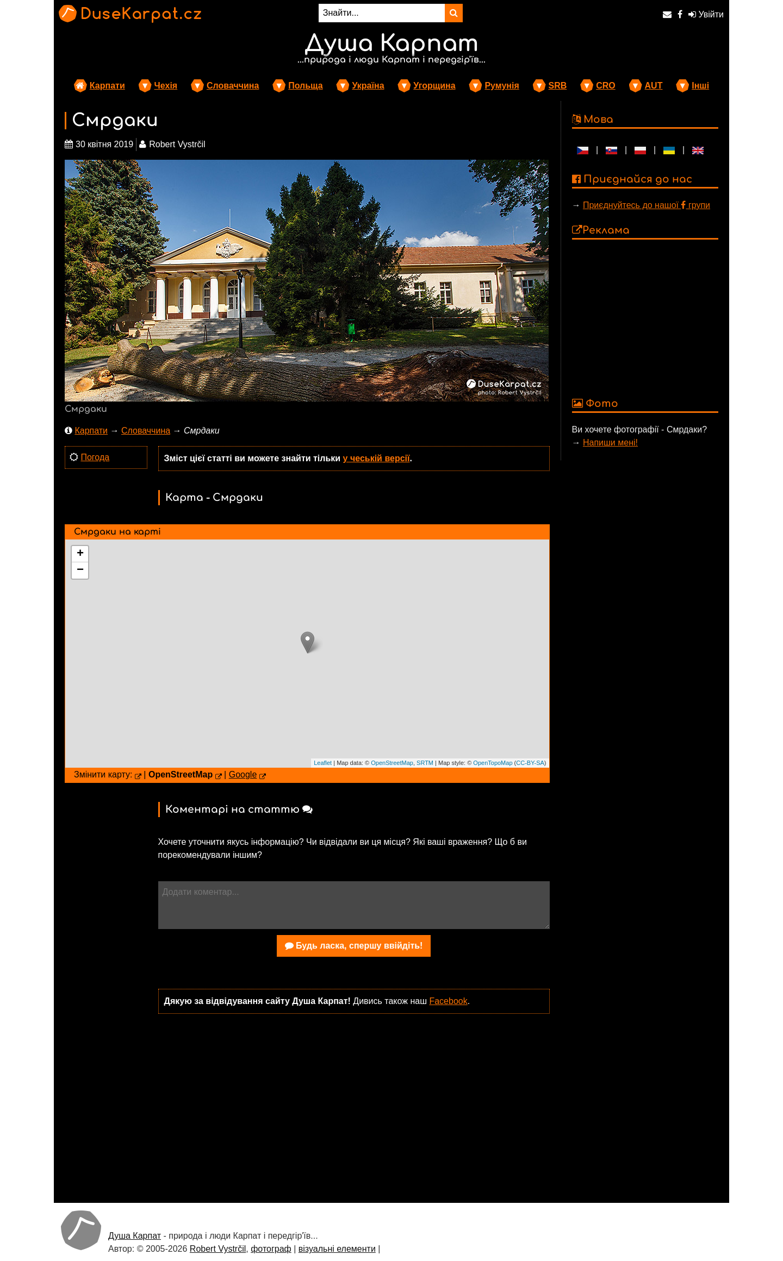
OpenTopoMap (492, 763)
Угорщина (434, 85)
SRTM (425, 763)
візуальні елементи (337, 1248)
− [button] (80, 570)
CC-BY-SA (530, 763)
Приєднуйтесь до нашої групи (646, 205)
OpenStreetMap (392, 763)
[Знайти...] (382, 13)
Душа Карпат (134, 1235)
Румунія (501, 85)
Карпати (107, 85)
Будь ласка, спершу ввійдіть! (354, 945)
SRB (558, 85)
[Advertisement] (354, 1107)
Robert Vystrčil (218, 1248)
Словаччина (233, 85)
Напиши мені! (610, 442)
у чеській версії (376, 458)
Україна (368, 85)
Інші (700, 85)
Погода (94, 457)
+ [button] (80, 554)
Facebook (448, 1001)
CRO (606, 85)
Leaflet (323, 763)
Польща (305, 85)
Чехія (166, 85)
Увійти (706, 14)
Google (243, 774)
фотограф (271, 1248)
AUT (654, 85)
